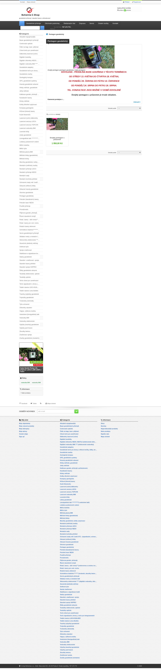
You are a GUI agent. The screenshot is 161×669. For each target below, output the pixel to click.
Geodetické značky (26, 74)
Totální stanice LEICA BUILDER (30, 287)
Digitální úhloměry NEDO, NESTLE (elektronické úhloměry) (31, 60)
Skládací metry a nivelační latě (30, 236)
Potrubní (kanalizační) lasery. (29, 199)
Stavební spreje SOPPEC (28, 267)
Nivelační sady (24, 176)
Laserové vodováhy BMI (28, 128)
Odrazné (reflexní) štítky (28, 186)
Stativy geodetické (26, 257)
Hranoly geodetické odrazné (29, 84)
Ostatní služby (103, 23)
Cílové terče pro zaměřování (29, 50)
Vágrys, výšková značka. (28, 311)
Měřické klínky (24, 159)
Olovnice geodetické (26, 192)
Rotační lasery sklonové (27, 226)
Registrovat (137, 2)
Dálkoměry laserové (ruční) (29, 54)
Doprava (82, 23)
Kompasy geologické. (27, 108)
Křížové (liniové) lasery (27, 111)
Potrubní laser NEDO (27, 203)
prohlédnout (54, 114)
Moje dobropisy (24, 429)
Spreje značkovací (26, 250)
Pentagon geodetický (27, 196)
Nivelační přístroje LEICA (28, 169)
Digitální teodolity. (25, 57)
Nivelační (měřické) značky (28, 165)
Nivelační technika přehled (28, 179)
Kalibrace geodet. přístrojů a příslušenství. (31, 94)
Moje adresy (23, 432)
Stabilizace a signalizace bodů (30, 253)
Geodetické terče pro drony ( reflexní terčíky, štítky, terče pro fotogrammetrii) (31, 71)
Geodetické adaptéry (26, 67)
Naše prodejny (26, 394)
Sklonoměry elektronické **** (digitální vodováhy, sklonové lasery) (31, 240)
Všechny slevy (38, 347)
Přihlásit (127, 2)
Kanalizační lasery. (26, 98)
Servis (91, 23)
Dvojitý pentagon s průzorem (57, 139)
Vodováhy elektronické (27, 321)
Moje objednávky (24, 424)
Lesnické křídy (24, 132)
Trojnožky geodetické (27, 297)
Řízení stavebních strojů (28, 216)
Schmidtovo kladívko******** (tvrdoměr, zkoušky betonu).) (31, 230)
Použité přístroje (25, 206)
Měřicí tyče (23, 148)
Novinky (103, 427)
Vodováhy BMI (24, 318)
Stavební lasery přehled (27, 264)
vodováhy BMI (36, 382)
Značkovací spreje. (26, 335)
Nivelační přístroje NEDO (28, 172)
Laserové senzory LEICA (28, 121)
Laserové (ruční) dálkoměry (29, 118)
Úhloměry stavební (26, 308)
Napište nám (105, 435)
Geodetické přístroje (33, 23)
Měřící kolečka (24, 145)
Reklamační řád (69, 23)
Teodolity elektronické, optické (29, 274)
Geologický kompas (26, 77)
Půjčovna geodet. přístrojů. (28, 213)
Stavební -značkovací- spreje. (29, 260)
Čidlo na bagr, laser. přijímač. (29, 47)
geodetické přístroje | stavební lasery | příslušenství (34, 12)
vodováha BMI (25, 382)
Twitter (35, 405)
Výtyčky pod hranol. (26, 328)
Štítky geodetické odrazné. (28, 270)
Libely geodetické (25, 135)
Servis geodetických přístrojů (29, 233)
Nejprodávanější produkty (109, 429)
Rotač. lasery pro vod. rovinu (29, 223)
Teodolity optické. (25, 277)
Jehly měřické (24, 91)
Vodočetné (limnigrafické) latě (29, 314)
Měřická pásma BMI (26, 152)
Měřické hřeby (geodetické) (29, 155)
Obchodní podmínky (52, 23)
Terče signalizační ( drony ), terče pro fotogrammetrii (31, 284)
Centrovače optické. (26, 44)
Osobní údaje (23, 435)
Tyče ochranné (24, 304)
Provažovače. (24, 209)
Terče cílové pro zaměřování (29, 280)
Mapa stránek (31, 2)
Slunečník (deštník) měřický (29, 243)
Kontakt (22, 2)
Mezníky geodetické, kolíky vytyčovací (31, 162)
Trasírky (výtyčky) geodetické (29, 294)
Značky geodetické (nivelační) (29, 338)
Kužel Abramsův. (25, 115)
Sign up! (22, 437)
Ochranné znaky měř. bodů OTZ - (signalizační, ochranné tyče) (31, 182)
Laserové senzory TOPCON (29, 125)
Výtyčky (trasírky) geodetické (29, 324)
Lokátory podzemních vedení (29, 142)
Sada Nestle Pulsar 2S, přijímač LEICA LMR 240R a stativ (30, 369)
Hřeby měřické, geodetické (28, 88)
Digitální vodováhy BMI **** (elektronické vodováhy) (31, 64)
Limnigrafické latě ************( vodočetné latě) (31, 138)
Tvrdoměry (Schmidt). (27, 301)
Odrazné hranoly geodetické (29, 189)
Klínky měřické (24, 101)
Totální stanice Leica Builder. (29, 291)
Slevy (102, 424)
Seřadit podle (112, 108)
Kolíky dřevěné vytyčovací (28, 104)
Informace (26, 390)
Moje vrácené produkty (26, 427)
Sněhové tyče (24, 247)
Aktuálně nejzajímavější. (28, 37)
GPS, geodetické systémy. (28, 81)
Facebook (24, 405)
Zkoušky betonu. (25, 331)
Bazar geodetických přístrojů (29, 40)
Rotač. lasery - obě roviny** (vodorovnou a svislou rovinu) (31, 220)
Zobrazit (136, 102)
